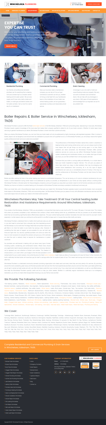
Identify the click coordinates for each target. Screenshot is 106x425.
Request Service (10, 46)
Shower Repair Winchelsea (12, 398)
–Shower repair (29, 305)
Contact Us (96, 10)
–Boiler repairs (45, 288)
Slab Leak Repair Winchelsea (12, 407)
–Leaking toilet (63, 302)
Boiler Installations (58, 10)
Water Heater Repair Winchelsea (13, 410)
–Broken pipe (83, 300)
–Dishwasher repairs (21, 291)
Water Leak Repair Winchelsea (13, 413)
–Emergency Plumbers (65, 298)
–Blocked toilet (74, 300)
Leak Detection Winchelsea (12, 381)
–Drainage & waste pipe (93, 284)
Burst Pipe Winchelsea (11, 367)
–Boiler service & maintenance (92, 298)
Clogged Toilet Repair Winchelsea (13, 373)
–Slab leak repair (55, 305)
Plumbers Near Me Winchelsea (13, 387)
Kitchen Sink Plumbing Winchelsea (14, 378)
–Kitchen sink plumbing (41, 302)
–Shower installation (18, 305)
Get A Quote (95, 346)
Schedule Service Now (94, 4)
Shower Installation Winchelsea (13, 396)
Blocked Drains (44, 10)
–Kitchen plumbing (27, 302)
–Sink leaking (38, 305)
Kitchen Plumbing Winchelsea (13, 376)
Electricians (86, 10)
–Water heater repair (66, 305)
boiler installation (50, 255)
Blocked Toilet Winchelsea (12, 361)
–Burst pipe (91, 300)
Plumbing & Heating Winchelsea (13, 390)
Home (7, 10)
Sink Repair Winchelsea (11, 404)
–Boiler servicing (54, 284)
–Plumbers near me (74, 302)
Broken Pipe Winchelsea (11, 364)
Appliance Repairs (73, 10)
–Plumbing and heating (91, 305)
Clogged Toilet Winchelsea (12, 370)
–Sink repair (46, 305)
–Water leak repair (78, 305)
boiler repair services (39, 126)
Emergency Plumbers (18, 10)
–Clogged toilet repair (14, 302)
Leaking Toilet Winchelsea (12, 384)
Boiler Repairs (32, 10)
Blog (31, 381)
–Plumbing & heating (87, 302)
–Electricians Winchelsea (34, 300)
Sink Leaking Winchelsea (11, 401)
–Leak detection (53, 302)
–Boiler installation (30, 284)
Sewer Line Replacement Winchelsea (14, 393)
